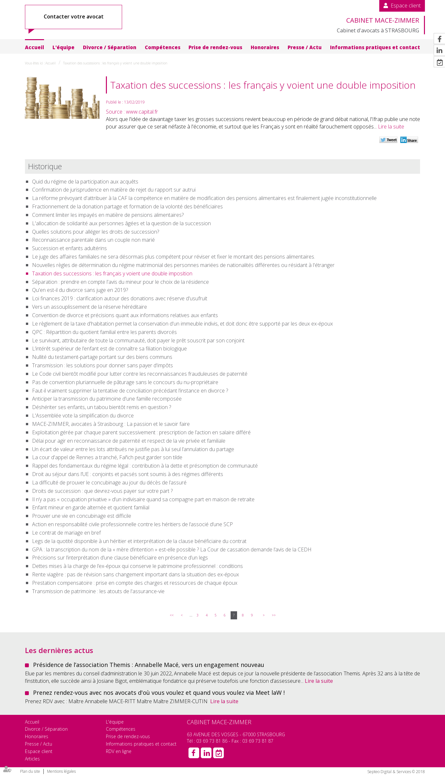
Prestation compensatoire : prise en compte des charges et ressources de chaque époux (134, 582)
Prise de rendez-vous (215, 47)
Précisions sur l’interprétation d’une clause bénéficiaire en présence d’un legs (120, 557)
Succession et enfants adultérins (69, 248)
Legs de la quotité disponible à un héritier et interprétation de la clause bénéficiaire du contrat (139, 541)
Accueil (34, 47)
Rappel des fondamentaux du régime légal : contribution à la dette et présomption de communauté (145, 465)
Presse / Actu (305, 47)
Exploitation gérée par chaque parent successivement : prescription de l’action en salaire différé (141, 432)
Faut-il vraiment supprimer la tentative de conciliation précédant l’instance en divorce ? (130, 390)
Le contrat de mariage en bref (66, 532)
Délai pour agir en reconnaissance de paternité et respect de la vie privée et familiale (128, 440)
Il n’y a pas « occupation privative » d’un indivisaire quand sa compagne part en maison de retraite (143, 499)
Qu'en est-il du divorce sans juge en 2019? (80, 290)
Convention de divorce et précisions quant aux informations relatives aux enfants (125, 315)
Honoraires (265, 47)
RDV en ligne (118, 751)
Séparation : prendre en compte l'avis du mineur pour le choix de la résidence (120, 281)
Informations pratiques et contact (375, 47)
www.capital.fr (142, 111)
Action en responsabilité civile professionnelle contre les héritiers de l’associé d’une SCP (132, 524)
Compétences (162, 47)
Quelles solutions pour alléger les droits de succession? (95, 231)
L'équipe (63, 47)
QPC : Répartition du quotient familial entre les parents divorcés (104, 332)
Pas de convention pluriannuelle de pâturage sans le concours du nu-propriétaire (125, 382)
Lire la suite (391, 126)
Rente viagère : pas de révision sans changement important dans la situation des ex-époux (135, 574)
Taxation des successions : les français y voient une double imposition (115, 63)
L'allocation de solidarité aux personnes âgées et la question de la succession (121, 223)
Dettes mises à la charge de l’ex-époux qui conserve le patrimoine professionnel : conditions (137, 566)
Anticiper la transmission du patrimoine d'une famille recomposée (107, 398)
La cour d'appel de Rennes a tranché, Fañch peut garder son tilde (107, 457)
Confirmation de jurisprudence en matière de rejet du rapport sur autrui (114, 189)
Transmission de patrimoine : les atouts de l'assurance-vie (98, 591)
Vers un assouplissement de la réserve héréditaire (89, 306)
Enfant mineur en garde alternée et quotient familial (90, 507)
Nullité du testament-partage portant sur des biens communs (102, 356)
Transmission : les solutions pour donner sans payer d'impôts (102, 365)
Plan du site (30, 771)
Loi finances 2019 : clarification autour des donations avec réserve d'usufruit (119, 298)
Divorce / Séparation (109, 47)
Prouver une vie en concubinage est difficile (81, 515)
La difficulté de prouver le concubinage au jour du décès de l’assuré (109, 482)
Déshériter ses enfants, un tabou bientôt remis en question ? (101, 407)
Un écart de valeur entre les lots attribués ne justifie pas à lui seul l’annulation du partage (133, 449)
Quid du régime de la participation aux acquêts (85, 181)
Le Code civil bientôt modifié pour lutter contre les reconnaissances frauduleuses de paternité (139, 373)
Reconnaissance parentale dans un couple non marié (93, 239)
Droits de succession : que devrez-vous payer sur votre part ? (102, 490)
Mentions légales (61, 771)
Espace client (406, 5)
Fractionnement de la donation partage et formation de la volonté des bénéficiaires (127, 206)
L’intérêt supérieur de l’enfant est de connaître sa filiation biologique (109, 348)
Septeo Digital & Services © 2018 (396, 771)
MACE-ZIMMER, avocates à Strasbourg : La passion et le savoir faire (111, 423)
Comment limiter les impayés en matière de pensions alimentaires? (108, 214)
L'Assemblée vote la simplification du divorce (83, 415)
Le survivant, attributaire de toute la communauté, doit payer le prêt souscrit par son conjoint (138, 340)
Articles (32, 759)
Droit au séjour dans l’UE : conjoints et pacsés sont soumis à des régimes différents (127, 474)
